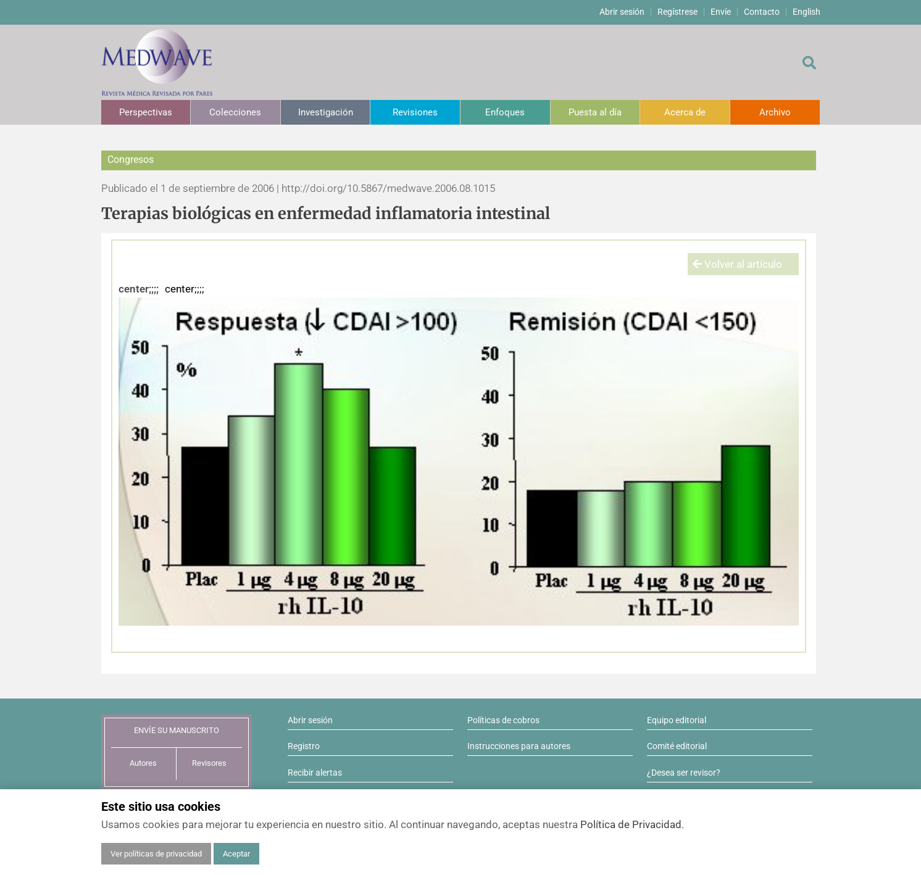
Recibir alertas (315, 773)
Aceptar (236, 853)
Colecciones (235, 112)
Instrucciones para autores (518, 746)
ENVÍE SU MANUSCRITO (176, 730)
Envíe (721, 12)
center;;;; (139, 289)
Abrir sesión (621, 12)
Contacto (762, 12)
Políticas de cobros (503, 720)
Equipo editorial (676, 720)
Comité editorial (677, 746)
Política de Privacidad (630, 824)
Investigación (325, 112)
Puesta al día (595, 112)
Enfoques (505, 112)
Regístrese (677, 12)
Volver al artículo (737, 264)
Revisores (209, 763)
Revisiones (415, 112)
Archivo (775, 112)
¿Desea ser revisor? (683, 773)
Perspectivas (145, 112)
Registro (304, 746)
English (806, 12)
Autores (143, 763)
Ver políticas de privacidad (156, 853)
